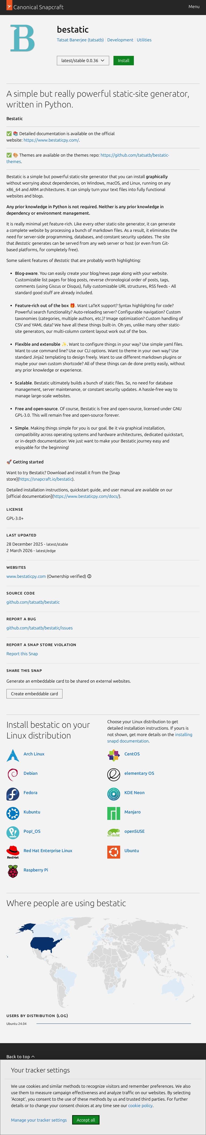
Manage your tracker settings (39, 1120)
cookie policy (140, 1105)
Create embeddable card (34, 693)
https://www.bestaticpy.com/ (51, 140)
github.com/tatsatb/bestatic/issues (39, 627)
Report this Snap (22, 653)
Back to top (20, 1056)
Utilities (144, 39)
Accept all (86, 1120)
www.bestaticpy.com (26, 576)
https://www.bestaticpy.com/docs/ (86, 496)
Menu (194, 6)
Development (120, 39)
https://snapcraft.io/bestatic (45, 479)
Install (123, 60)
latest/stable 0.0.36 (83, 60)
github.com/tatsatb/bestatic (33, 602)
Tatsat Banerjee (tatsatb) (81, 39)
